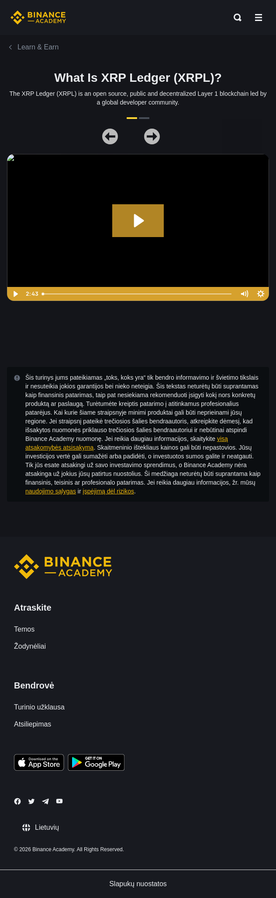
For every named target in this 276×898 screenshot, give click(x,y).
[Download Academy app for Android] (96, 763)
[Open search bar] (235, 17)
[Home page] (38, 17)
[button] (258, 17)
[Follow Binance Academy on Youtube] (59, 801)
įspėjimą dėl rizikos (108, 491)
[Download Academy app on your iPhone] (39, 763)
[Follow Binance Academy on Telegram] (45, 801)
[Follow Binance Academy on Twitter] (31, 801)
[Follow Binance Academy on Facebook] (17, 801)
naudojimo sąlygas (50, 491)
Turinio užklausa (39, 707)
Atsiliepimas (32, 724)
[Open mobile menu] (258, 17)
